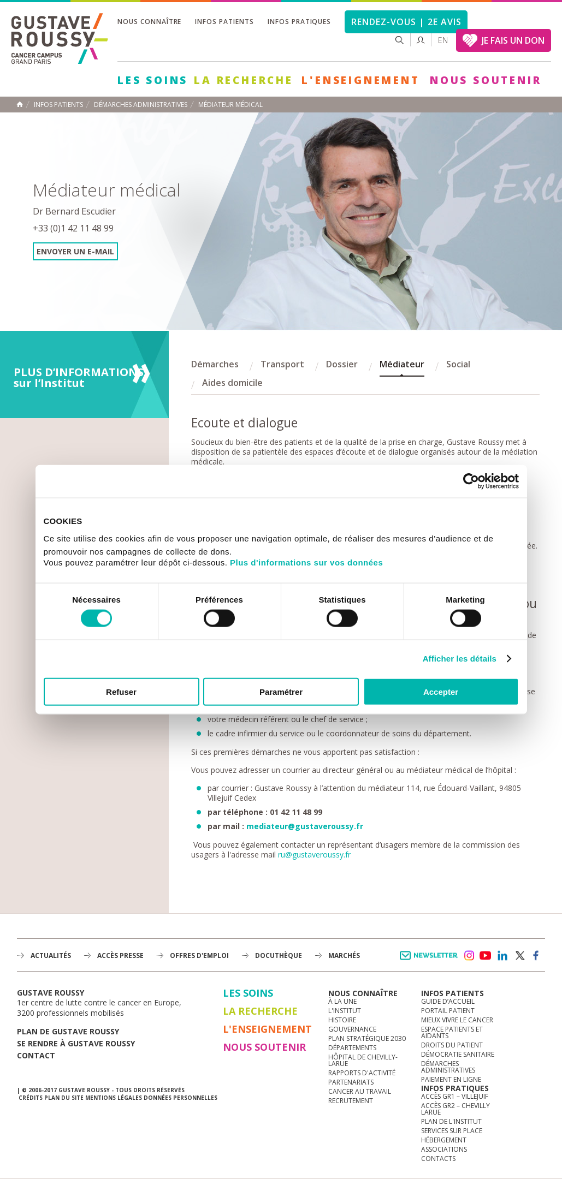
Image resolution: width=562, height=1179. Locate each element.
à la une (342, 1001)
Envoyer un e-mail (75, 251)
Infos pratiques (299, 21)
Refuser (121, 691)
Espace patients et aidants (452, 1032)
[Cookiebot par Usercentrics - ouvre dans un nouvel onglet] (471, 481)
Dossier (342, 364)
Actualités (51, 955)
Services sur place (451, 1130)
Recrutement (350, 1100)
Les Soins (152, 80)
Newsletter (430, 961)
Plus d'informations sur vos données (306, 562)
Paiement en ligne (451, 1079)
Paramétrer (281, 691)
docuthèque (278, 955)
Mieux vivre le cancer (457, 1020)
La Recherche (243, 80)
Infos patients (224, 21)
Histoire (342, 1020)
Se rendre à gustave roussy (76, 1043)
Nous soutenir (485, 80)
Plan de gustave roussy (68, 1031)
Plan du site (64, 1097)
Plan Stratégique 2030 (367, 1038)
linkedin (502, 956)
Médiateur (402, 364)
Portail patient (448, 1010)
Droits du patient (452, 1045)
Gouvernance (352, 1029)
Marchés (344, 955)
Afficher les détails (459, 658)
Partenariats (351, 1082)
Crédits (31, 1097)
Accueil (19, 104)
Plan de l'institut (451, 1121)
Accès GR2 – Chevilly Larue (455, 1109)
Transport (282, 364)
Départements (352, 1047)
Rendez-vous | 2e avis (406, 22)
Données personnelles (180, 1097)
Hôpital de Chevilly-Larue (363, 1060)
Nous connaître (149, 21)
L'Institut (344, 1010)
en (443, 40)
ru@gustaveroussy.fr (314, 854)
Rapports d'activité (361, 1072)
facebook (536, 956)
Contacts (438, 1158)
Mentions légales (113, 1097)
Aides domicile (232, 383)
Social (458, 364)
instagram (469, 956)
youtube (486, 956)
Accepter (440, 691)
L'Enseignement (360, 80)
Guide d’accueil (448, 1001)
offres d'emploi (199, 955)
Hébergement (443, 1140)
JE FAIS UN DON (513, 40)
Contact (36, 1055)
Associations (444, 1149)
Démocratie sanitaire (457, 1054)
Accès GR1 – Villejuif (454, 1096)
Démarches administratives (448, 1067)
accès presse (120, 955)
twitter (519, 956)
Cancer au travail (359, 1091)
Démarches (215, 364)
